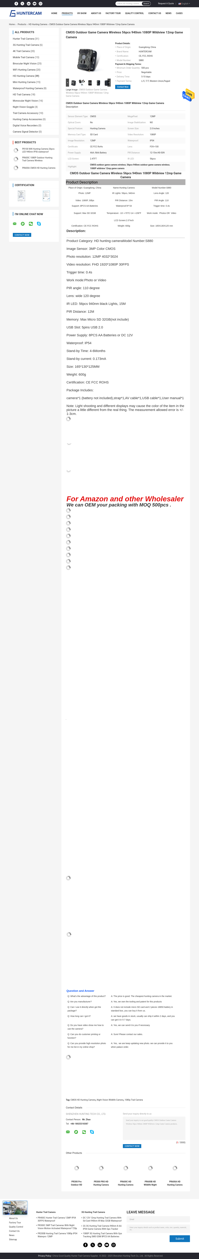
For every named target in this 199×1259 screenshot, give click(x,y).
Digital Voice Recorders (25, 125)
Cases (179, 13)
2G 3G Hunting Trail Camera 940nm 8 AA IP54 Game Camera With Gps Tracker (102, 1227)
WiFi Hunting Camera (24, 69)
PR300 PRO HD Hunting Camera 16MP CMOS (101, 1183)
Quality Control (134, 13)
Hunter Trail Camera (23, 38)
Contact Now (122, 87)
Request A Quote (166, 3)
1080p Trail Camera (134, 1100)
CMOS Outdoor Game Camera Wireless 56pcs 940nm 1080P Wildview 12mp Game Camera (87, 92)
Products (67, 13)
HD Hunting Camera (37, 24)
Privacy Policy (44, 1256)
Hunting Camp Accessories (27, 119)
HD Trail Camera (21, 94)
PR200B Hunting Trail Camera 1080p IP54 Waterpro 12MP (57, 1235)
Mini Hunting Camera (24, 82)
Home (54, 13)
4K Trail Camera (21, 51)
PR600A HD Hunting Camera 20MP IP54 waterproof (174, 1183)
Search (146, 4)
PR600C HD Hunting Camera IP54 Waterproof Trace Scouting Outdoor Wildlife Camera (125, 1183)
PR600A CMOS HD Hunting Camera (38, 168)
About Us (96, 13)
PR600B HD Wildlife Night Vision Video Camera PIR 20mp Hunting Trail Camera (150, 1183)
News (168, 13)
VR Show (82, 13)
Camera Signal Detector (25, 131)
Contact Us (154, 13)
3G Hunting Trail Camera (26, 45)
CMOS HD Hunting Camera (83, 1100)
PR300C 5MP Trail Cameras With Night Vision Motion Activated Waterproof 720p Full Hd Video (57, 1227)
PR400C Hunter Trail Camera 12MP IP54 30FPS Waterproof (57, 1219)
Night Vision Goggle (23, 106)
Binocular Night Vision (25, 63)
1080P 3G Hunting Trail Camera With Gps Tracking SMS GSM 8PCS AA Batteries (102, 1235)
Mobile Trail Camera (23, 57)
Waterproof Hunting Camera (28, 88)
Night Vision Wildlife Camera (110, 1100)
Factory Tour (113, 13)
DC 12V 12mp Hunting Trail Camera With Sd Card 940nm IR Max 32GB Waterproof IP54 (102, 1220)
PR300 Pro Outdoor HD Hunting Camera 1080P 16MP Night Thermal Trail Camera (77, 1183)
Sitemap (13, 1239)
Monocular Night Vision (25, 100)
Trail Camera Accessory (25, 113)
